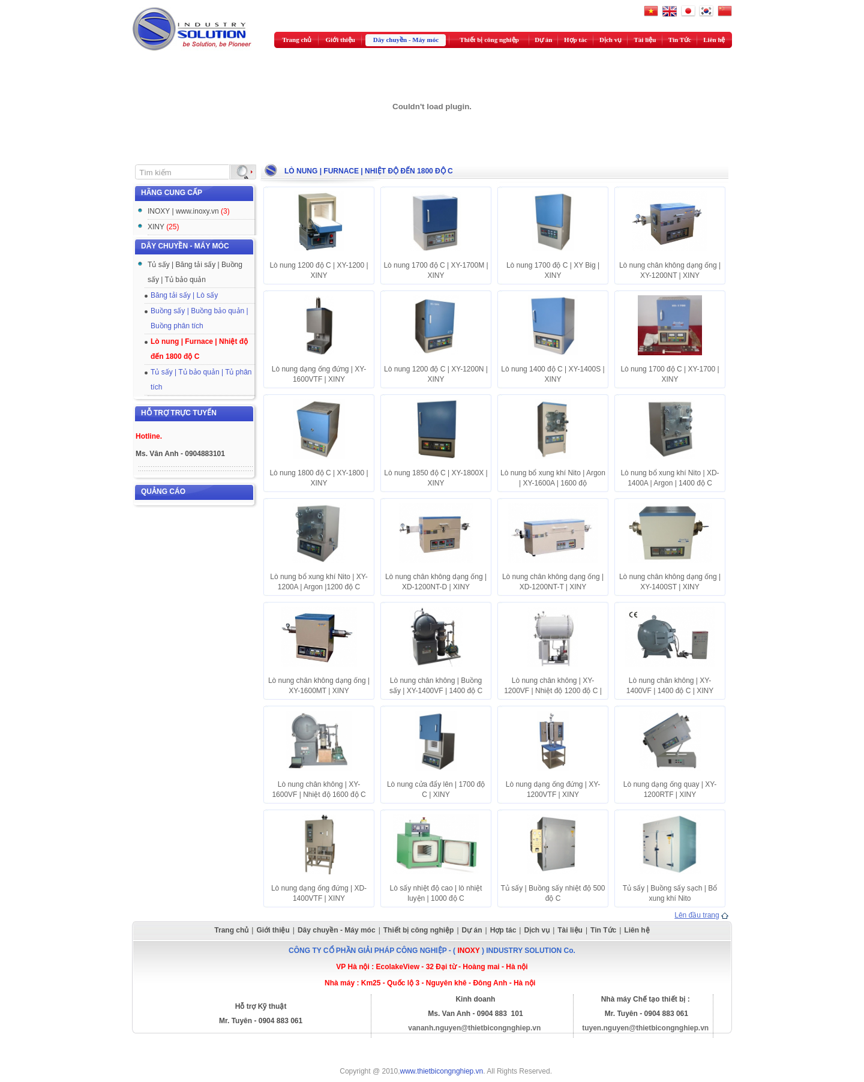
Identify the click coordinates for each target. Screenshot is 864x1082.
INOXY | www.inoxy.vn (189, 211)
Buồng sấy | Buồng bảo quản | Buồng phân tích (199, 318)
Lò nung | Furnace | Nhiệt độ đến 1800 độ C (199, 349)
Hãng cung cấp (171, 192)
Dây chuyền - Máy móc (406, 39)
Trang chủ (296, 39)
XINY (163, 227)
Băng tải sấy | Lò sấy (184, 295)
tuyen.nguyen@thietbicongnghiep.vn (645, 1028)
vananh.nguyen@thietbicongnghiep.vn (474, 1028)
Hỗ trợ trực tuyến (179, 413)
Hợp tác (575, 39)
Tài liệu (645, 39)
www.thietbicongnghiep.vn (442, 1071)
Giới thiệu (340, 39)
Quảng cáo (163, 491)
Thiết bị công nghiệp (489, 39)
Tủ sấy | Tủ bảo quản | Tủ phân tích (201, 379)
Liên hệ (714, 39)
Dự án (543, 39)
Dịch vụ (610, 39)
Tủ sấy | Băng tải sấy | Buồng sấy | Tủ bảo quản (195, 272)
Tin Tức (679, 39)
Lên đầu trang (696, 915)
